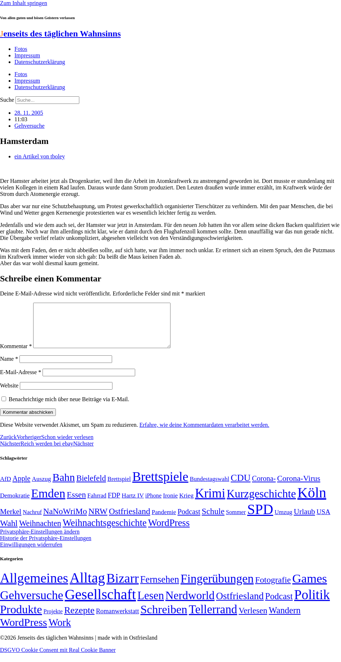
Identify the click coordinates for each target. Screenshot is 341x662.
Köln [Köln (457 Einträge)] (311, 501)
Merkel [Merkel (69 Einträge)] (10, 520)
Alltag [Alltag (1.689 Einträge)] (87, 586)
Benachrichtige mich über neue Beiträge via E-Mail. (69, 408)
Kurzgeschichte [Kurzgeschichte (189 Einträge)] (261, 502)
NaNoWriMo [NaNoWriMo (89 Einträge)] (65, 520)
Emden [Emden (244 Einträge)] (48, 502)
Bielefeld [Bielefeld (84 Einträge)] (91, 486)
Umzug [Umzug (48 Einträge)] (283, 520)
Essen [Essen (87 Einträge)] (76, 503)
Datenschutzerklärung (39, 62)
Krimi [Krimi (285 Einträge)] (210, 502)
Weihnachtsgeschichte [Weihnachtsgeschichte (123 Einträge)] (105, 531)
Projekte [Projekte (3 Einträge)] (53, 620)
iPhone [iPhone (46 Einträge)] (153, 504)
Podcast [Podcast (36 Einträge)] (279, 605)
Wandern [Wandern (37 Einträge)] (284, 619)
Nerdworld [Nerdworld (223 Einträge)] (189, 604)
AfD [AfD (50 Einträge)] (5, 487)
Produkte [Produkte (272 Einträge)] (21, 617)
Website (9, 394)
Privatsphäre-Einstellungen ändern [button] (40, 540)
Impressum (27, 55)
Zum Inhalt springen (23, 3)
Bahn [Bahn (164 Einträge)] (64, 486)
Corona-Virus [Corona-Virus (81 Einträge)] (298, 486)
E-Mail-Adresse (20, 381)
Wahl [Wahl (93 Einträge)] (9, 531)
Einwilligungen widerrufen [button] (31, 553)
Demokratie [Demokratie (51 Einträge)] (15, 504)
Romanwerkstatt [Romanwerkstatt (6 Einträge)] (117, 619)
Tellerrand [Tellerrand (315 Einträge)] (213, 617)
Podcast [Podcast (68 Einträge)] (188, 520)
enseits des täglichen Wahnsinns (60, 33)
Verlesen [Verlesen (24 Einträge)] (253, 619)
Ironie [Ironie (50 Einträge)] (170, 504)
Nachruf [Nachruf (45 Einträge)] (32, 521)
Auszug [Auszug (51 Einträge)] (41, 487)
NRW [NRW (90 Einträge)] (97, 520)
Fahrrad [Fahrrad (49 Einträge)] (96, 504)
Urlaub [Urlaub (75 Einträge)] (304, 520)
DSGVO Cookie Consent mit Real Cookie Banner (58, 659)
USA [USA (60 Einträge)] (323, 520)
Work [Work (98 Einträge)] (60, 631)
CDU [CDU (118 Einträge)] (241, 486)
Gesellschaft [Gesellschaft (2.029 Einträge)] (100, 603)
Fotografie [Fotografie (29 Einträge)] (273, 588)
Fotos (20, 49)
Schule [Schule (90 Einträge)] (213, 520)
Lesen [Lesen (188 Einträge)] (150, 604)
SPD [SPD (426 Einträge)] (260, 518)
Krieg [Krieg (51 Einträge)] (186, 504)
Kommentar (16, 355)
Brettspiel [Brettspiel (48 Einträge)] (119, 487)
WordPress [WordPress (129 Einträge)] (169, 531)
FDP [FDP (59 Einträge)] (114, 504)
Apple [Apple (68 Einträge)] (22, 487)
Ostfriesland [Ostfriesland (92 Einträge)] (129, 520)
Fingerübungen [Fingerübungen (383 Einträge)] (217, 587)
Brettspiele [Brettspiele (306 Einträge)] (160, 485)
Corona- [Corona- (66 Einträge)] (264, 487)
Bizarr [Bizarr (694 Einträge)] (122, 587)
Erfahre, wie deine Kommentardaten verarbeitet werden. (204, 433)
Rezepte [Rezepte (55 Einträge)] (79, 619)
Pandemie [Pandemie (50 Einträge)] (164, 520)
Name (9, 367)
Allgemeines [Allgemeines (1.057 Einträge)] (34, 586)
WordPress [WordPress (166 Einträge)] (23, 631)
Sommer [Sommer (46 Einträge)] (236, 521)
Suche (7, 100)
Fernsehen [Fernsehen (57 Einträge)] (159, 588)
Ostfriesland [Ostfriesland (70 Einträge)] (240, 604)
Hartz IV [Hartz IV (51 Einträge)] (133, 504)
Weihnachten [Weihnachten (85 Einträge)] (40, 531)
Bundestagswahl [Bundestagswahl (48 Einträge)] (209, 487)
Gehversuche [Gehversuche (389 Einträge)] (31, 603)
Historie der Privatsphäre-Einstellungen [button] (45, 547)
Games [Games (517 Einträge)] (309, 587)
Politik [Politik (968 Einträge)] (312, 603)
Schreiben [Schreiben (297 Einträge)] (163, 617)
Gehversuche (29, 126)
